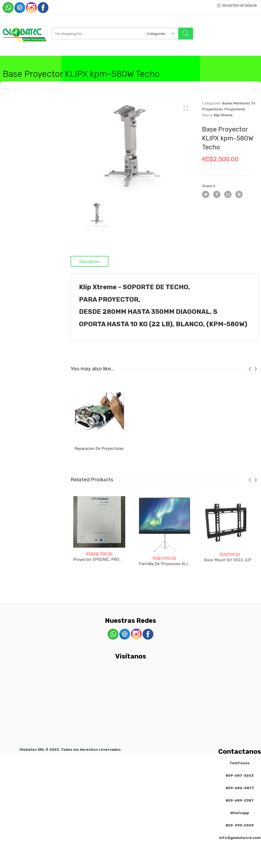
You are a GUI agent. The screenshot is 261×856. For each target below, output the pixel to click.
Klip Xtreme (223, 124)
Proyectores (234, 118)
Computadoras (48, 58)
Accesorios (121, 58)
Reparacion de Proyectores (99, 461)
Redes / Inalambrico (86, 58)
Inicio (7, 58)
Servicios (148, 58)
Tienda (23, 58)
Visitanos (170, 58)
